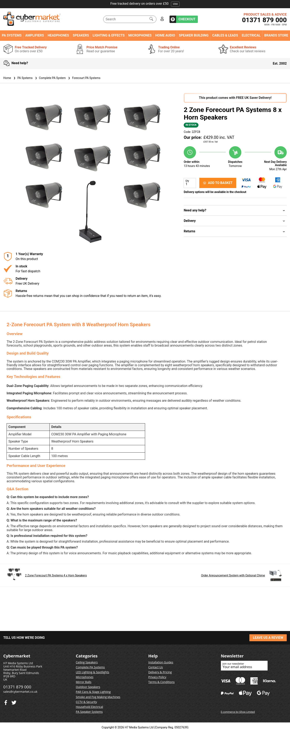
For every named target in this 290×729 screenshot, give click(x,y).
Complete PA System (50, 78)
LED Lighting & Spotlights (92, 672)
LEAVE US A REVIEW (268, 638)
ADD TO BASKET (218, 183)
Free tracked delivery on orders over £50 (145, 4)
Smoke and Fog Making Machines (98, 697)
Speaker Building (194, 35)
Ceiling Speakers (87, 662)
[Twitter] (5, 702)
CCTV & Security (86, 702)
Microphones (139, 35)
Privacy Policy (157, 677)
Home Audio (165, 35)
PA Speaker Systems (89, 712)
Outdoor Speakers (88, 687)
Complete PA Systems (90, 667)
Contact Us (155, 667)
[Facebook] (13, 702)
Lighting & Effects (109, 35)
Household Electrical (89, 707)
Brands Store (276, 35)
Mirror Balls (83, 682)
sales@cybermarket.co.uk (20, 692)
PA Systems (12, 35)
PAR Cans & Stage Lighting (93, 692)
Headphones (58, 35)
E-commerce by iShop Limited (238, 712)
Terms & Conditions (161, 682)
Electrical (251, 35)
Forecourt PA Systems (83, 78)
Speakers (81, 35)
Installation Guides (160, 662)
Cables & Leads (225, 35)
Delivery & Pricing (160, 672)
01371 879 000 (264, 20)
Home (7, 78)
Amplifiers (34, 35)
